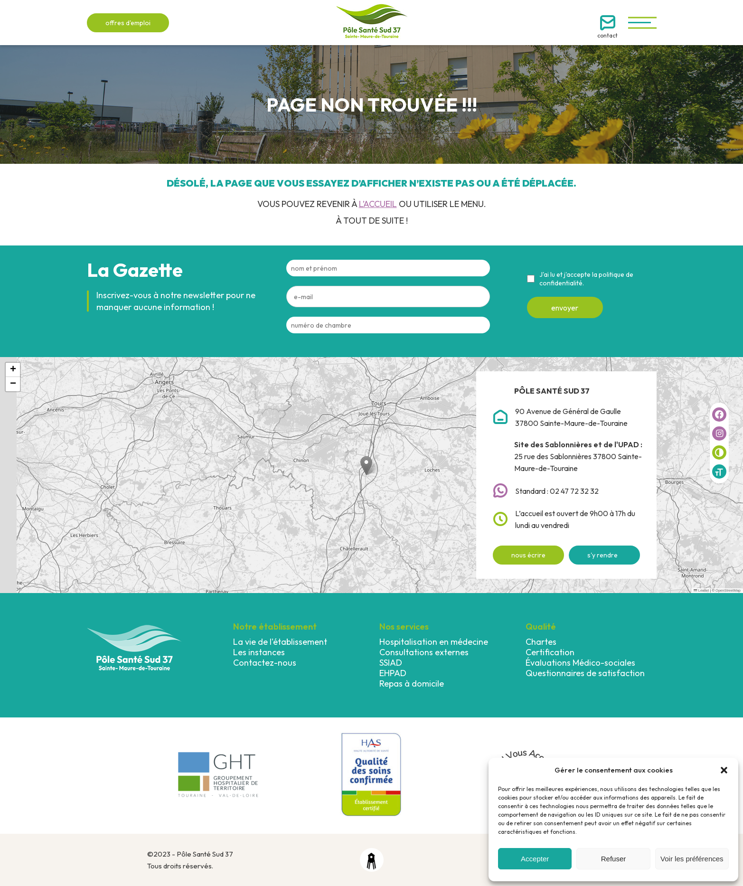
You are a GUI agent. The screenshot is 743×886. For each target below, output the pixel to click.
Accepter (535, 859)
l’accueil (378, 203)
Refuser (613, 859)
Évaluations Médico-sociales (580, 662)
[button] (724, 770)
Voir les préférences (692, 859)
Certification (550, 652)
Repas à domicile (411, 683)
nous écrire (528, 555)
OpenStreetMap (728, 590)
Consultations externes (424, 652)
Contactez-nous (264, 662)
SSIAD (390, 662)
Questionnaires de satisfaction (585, 673)
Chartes (541, 641)
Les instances (259, 652)
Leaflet (701, 590)
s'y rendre (602, 555)
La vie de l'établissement (280, 641)
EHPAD (392, 673)
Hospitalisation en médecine (433, 641)
